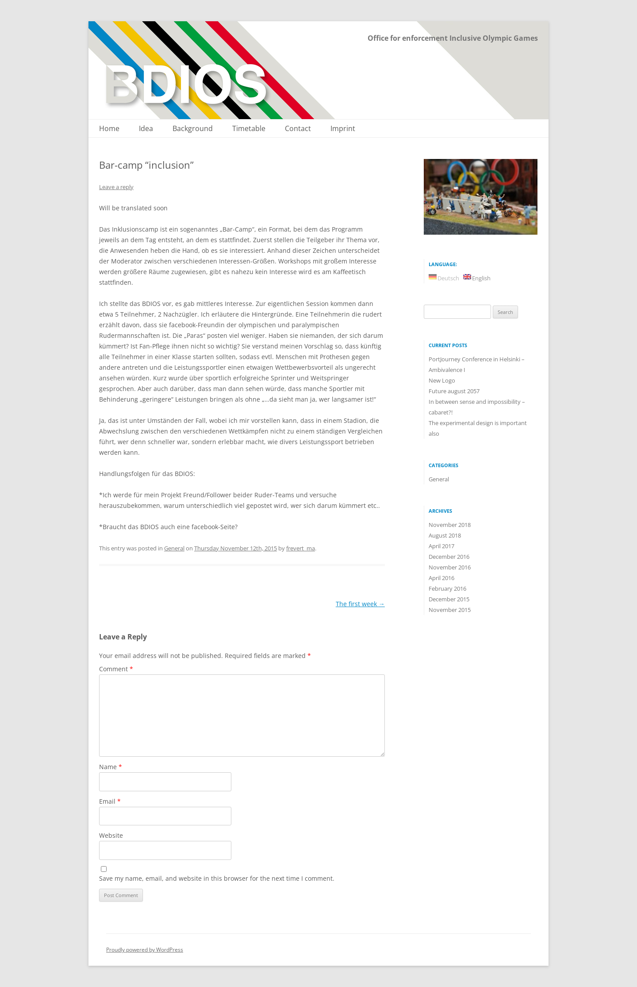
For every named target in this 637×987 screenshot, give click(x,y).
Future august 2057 (454, 391)
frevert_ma (300, 548)
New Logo (442, 380)
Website (111, 835)
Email (110, 801)
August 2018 (445, 535)
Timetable (248, 129)
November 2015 (450, 610)
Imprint (342, 129)
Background (193, 129)
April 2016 (441, 578)
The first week (360, 604)
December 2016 (449, 557)
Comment (116, 669)
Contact (298, 129)
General (174, 548)
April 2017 (441, 546)
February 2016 (447, 588)
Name (110, 767)
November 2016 (450, 567)
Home (109, 129)
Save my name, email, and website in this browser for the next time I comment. (216, 878)
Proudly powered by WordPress (144, 949)
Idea (146, 129)
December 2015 (449, 599)
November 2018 (450, 525)
